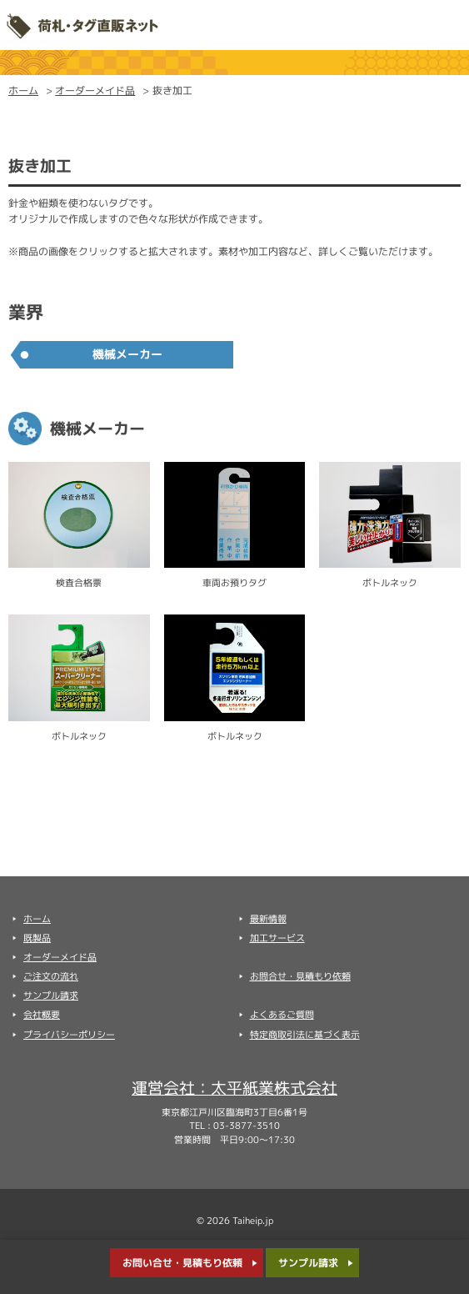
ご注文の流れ (50, 976)
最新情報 (268, 919)
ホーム (23, 90)
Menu (444, 25)
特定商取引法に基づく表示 (305, 1035)
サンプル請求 (308, 1263)
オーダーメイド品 (95, 90)
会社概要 (41, 1015)
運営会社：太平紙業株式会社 (234, 1087)
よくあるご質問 (282, 1015)
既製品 (37, 938)
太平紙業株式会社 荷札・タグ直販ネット (82, 25)
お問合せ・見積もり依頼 (300, 976)
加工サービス (277, 938)
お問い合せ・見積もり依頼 (182, 1263)
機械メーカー (127, 354)
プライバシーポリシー (69, 1035)
